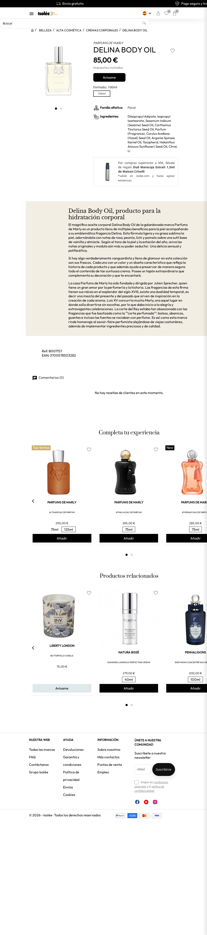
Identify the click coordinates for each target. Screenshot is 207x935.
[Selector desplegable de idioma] (147, 13)
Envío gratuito (70, 3)
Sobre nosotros (108, 749)
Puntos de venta (109, 764)
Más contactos (108, 757)
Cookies (69, 794)
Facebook (137, 802)
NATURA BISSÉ (128, 652)
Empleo (103, 772)
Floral (132, 108)
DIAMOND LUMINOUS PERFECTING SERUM (128, 662)
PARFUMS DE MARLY (108, 43)
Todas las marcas (42, 749)
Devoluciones (73, 749)
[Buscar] (74, 23)
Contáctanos (39, 764)
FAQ (32, 757)
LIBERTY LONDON (62, 646)
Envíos (68, 787)
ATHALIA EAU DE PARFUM (129, 512)
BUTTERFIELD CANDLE (61, 655)
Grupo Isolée (38, 772)
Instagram (155, 802)
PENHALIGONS (195, 652)
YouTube (146, 802)
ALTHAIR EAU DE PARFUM (62, 512)
